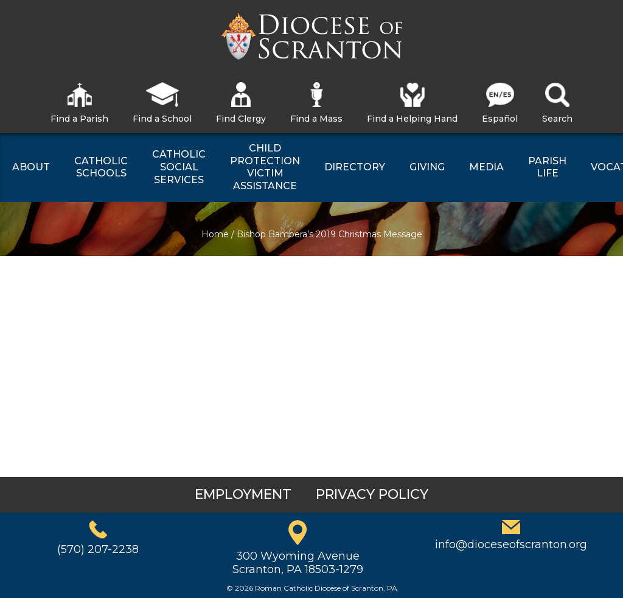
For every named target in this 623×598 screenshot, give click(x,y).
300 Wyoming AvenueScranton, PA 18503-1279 (297, 562)
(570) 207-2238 (98, 549)
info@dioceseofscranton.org (511, 544)
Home (215, 234)
